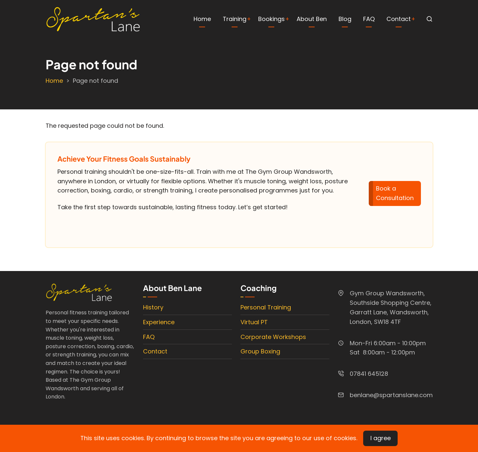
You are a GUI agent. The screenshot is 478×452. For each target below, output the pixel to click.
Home (202, 19)
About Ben (312, 19)
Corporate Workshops (273, 337)
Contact (398, 19)
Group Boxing (260, 351)
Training (234, 19)
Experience (159, 322)
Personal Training (265, 307)
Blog (345, 19)
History (153, 307)
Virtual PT (254, 322)
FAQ (369, 19)
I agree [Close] (380, 438)
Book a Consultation (395, 193)
